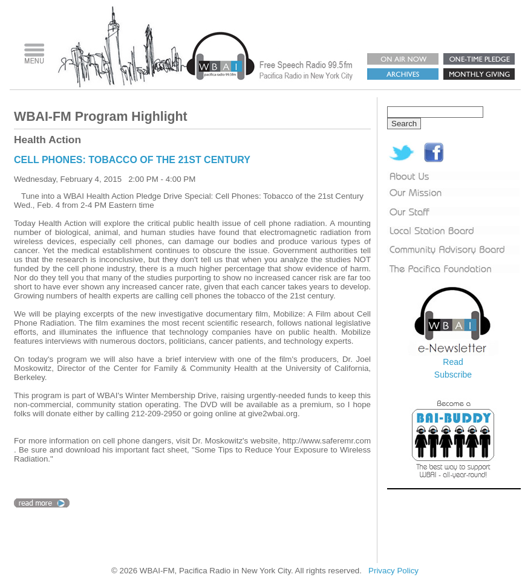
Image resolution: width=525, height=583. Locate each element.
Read (453, 362)
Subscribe (453, 374)
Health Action (47, 140)
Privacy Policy (393, 570)
